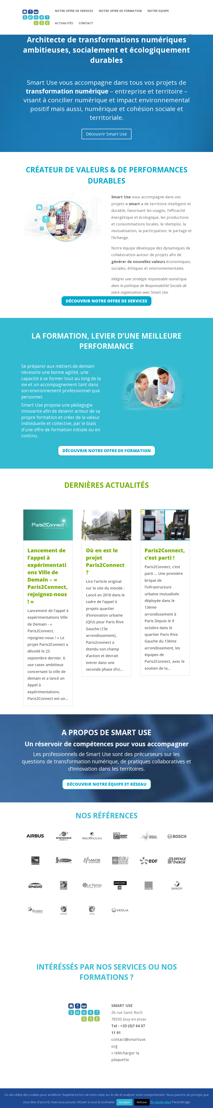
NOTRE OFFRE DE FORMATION (120, 11)
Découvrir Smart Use (106, 134)
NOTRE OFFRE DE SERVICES (74, 11)
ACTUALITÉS (64, 23)
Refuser (142, 1102)
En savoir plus (160, 1102)
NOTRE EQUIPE (158, 11)
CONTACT (86, 23)
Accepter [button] (124, 1102)
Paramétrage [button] (181, 1102)
